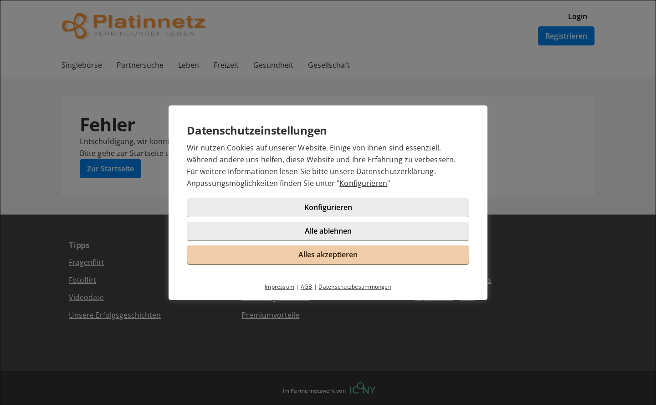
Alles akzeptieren (328, 255)
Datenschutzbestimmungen (354, 286)
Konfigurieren (363, 183)
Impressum (279, 286)
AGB (307, 286)
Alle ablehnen (328, 231)
